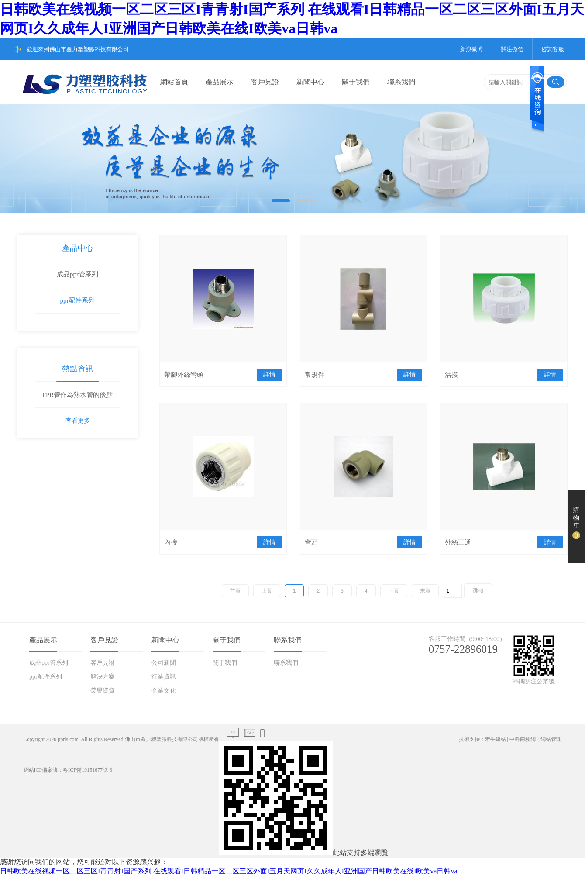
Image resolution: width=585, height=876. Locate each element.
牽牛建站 (495, 739)
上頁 (267, 591)
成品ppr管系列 (77, 274)
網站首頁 (174, 82)
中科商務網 (522, 739)
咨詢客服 (552, 49)
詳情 (269, 374)
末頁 (425, 591)
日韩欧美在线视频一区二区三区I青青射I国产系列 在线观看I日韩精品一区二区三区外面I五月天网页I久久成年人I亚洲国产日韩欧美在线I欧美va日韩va (229, 871)
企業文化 (163, 690)
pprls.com (68, 739)
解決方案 (102, 676)
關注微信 (512, 49)
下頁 (394, 591)
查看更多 (77, 420)
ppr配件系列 (77, 300)
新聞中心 (310, 82)
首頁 (235, 591)
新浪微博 (471, 49)
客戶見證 (265, 82)
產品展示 (220, 82)
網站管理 (550, 739)
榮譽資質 (102, 690)
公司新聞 (163, 662)
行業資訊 (163, 676)
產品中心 (77, 248)
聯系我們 (401, 82)
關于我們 (356, 82)
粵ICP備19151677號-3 (87, 770)
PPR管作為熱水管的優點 (77, 394)
